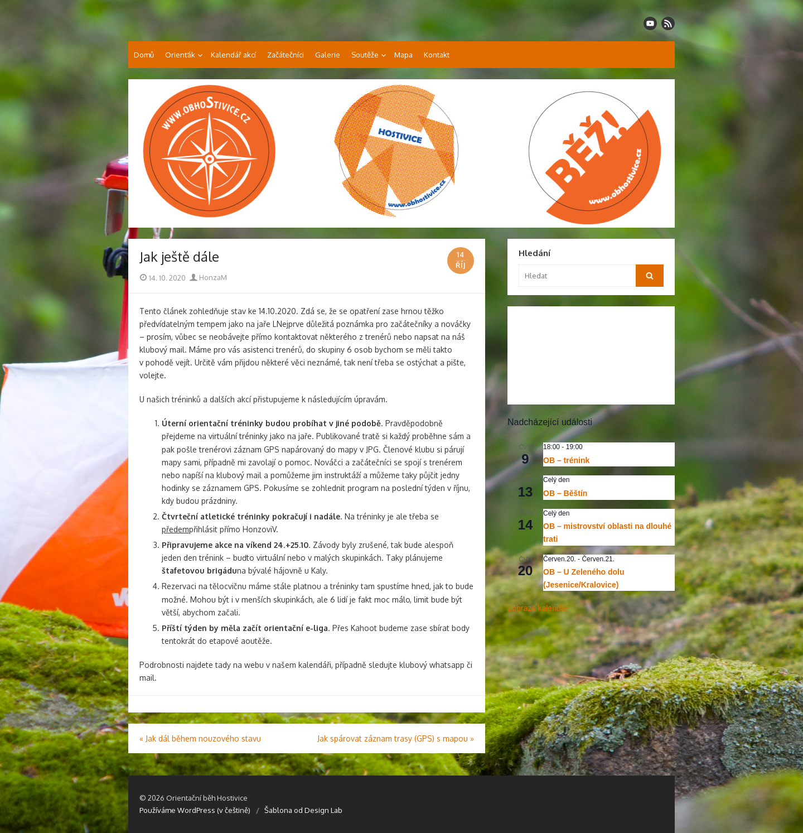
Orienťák (180, 54)
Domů (144, 54)
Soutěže (365, 54)
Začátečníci (285, 54)
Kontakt (436, 54)
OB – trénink (566, 460)
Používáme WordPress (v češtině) (194, 810)
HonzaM (208, 277)
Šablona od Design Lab (303, 810)
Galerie (327, 54)
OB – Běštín (565, 493)
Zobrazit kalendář (537, 608)
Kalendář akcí (233, 54)
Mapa (403, 54)
